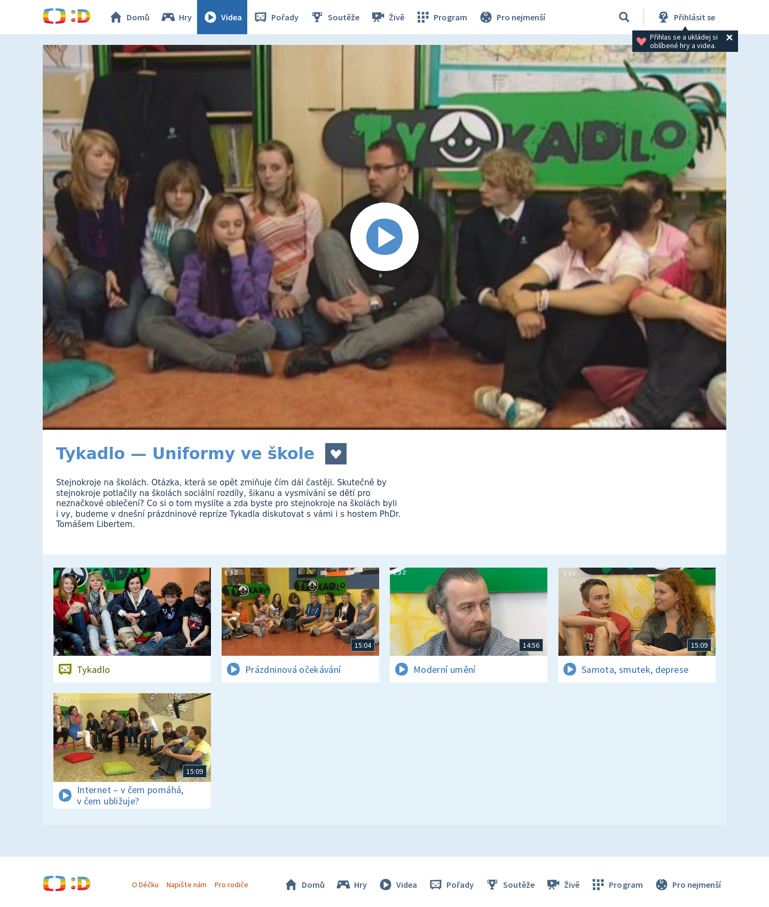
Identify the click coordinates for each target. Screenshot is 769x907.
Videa (222, 17)
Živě (387, 17)
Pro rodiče (231, 884)
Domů (129, 17)
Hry (176, 17)
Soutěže (334, 17)
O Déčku (145, 884)
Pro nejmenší (511, 17)
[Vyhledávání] (624, 17)
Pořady (276, 17)
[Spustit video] (384, 237)
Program (441, 17)
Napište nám (186, 884)
